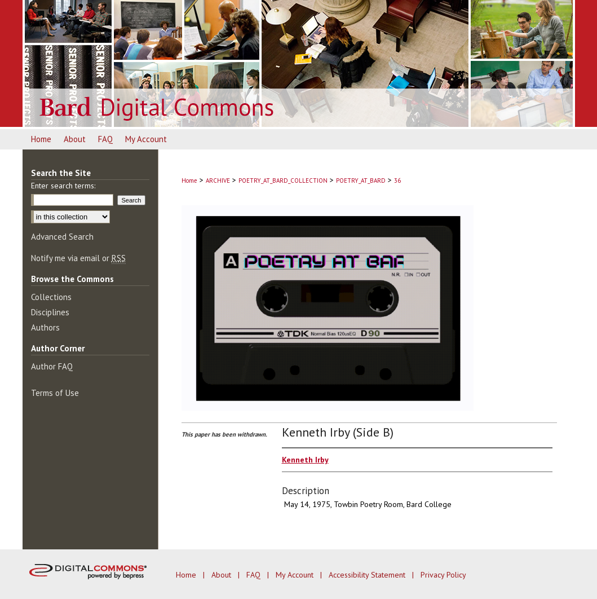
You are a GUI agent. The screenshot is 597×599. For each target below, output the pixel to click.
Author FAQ (52, 366)
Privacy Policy (443, 575)
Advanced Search (62, 236)
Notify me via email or (78, 258)
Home (189, 180)
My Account (296, 575)
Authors (45, 327)
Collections (51, 297)
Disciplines (50, 312)
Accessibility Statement (368, 575)
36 (397, 180)
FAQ (254, 575)
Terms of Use (55, 392)
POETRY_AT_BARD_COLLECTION (283, 180)
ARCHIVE (218, 180)
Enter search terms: (63, 185)
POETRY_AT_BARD (361, 180)
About (222, 575)
